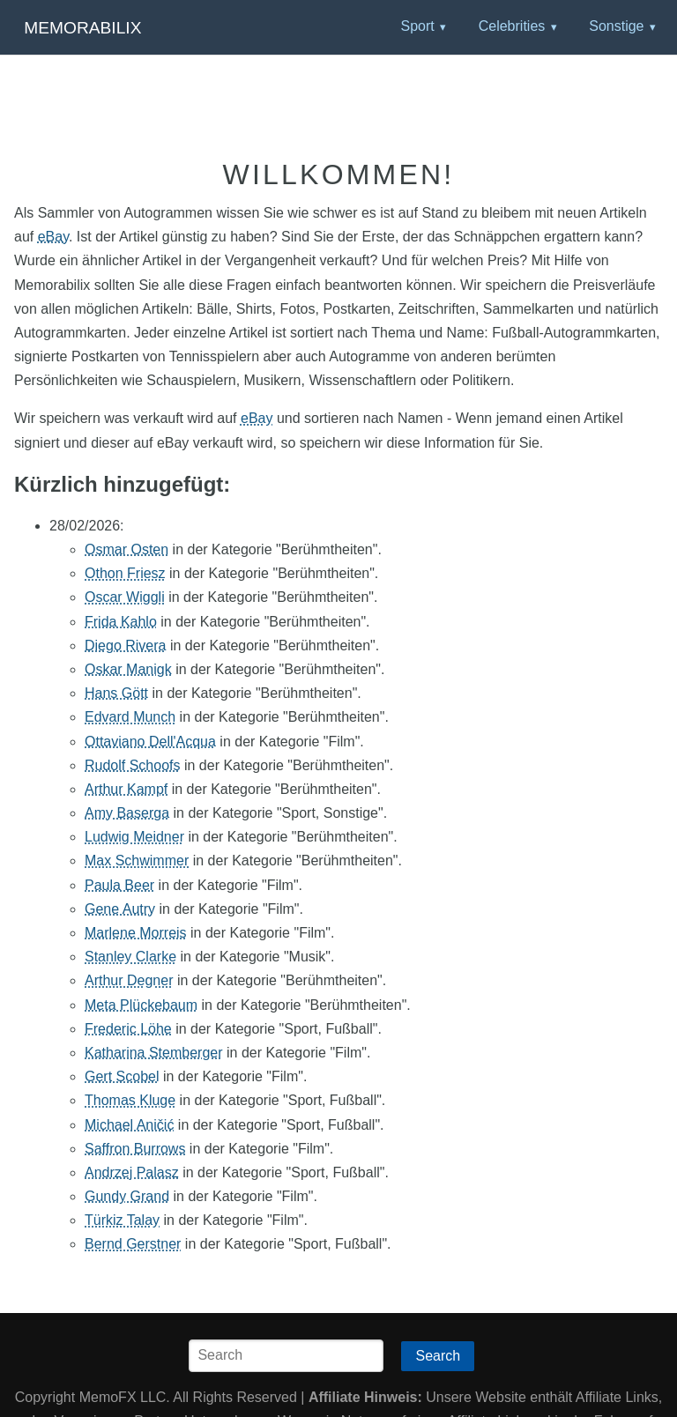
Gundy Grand (127, 1196)
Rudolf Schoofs (133, 765)
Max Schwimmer (137, 860)
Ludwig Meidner (134, 836)
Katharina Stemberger (154, 1052)
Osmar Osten (126, 549)
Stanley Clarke (130, 956)
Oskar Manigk (128, 669)
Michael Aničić (129, 1124)
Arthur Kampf (126, 789)
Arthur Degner (129, 980)
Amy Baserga (127, 812)
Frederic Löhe (128, 1028)
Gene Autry (120, 908)
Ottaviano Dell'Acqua (150, 741)
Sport (417, 26)
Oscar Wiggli (125, 597)
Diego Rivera (125, 645)
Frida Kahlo (121, 621)
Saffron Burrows (135, 1148)
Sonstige (616, 26)
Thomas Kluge (130, 1100)
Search (437, 1355)
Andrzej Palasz (132, 1172)
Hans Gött (116, 693)
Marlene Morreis (136, 932)
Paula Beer (119, 885)
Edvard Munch (130, 716)
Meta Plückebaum (141, 1005)
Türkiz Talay (122, 1220)
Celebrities (512, 26)
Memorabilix (82, 28)
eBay (53, 236)
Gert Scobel (122, 1076)
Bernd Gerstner (133, 1243)
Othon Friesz (125, 573)
